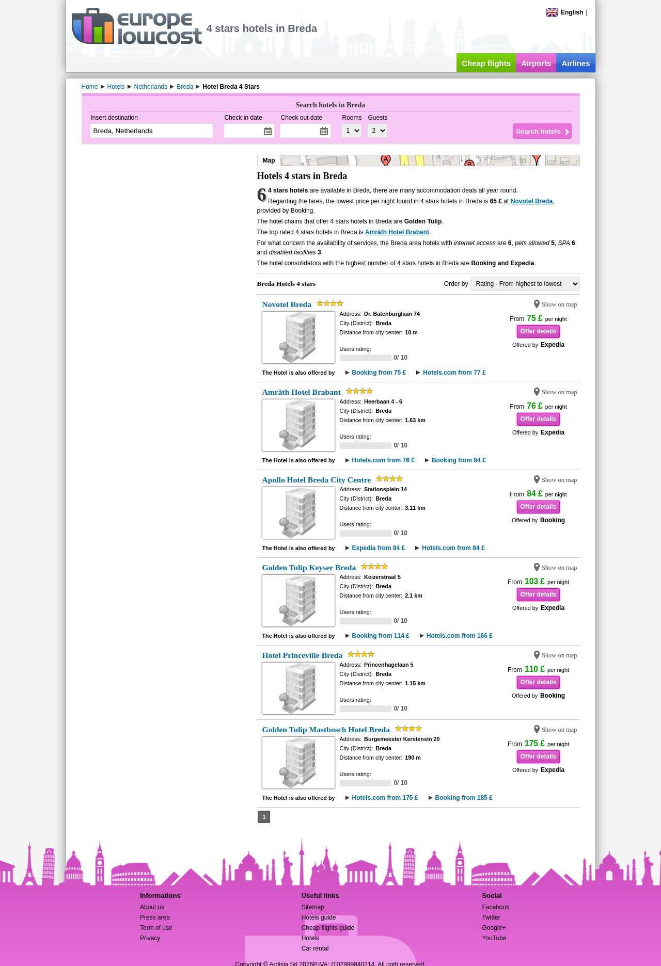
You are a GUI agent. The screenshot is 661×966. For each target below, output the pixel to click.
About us (152, 907)
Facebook (495, 907)
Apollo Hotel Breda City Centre (316, 479)
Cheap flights (486, 63)
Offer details (538, 331)
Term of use (156, 927)
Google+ (494, 927)
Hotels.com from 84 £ (453, 548)
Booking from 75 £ (379, 372)
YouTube (494, 938)
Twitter (491, 917)
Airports (536, 63)
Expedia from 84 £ (378, 548)
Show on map (559, 304)
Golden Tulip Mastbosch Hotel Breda (326, 729)
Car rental (315, 948)
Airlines (575, 63)
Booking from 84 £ (459, 460)
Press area (155, 917)
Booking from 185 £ (464, 797)
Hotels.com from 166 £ (460, 635)
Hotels (310, 938)
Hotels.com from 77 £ (454, 372)
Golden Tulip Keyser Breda (309, 567)
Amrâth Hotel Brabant (397, 232)
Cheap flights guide (328, 927)
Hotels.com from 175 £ (385, 797)
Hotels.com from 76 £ (383, 460)
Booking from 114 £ (381, 635)
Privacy (150, 938)
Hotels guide (319, 917)
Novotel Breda (532, 201)
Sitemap (313, 907)
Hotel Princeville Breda (302, 655)
